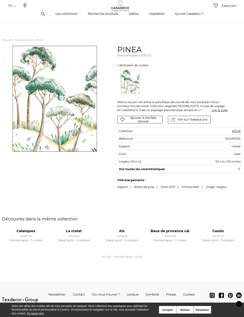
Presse (171, 294)
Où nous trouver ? (106, 294)
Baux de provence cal (170, 231)
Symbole (152, 294)
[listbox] (170, 81)
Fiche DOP (168, 187)
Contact (79, 294)
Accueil (6, 40)
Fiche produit (190, 187)
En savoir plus (35, 313)
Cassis (218, 231)
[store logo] (122, 11)
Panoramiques (23, 40)
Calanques (25, 231)
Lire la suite (220, 110)
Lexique (133, 294)
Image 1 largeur (216, 187)
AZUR (236, 131)
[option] (130, 81)
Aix (122, 231)
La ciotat (74, 231)
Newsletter (57, 294)
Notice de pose (144, 187)
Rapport (122, 187)
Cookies (189, 294)
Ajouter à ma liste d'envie (138, 119)
